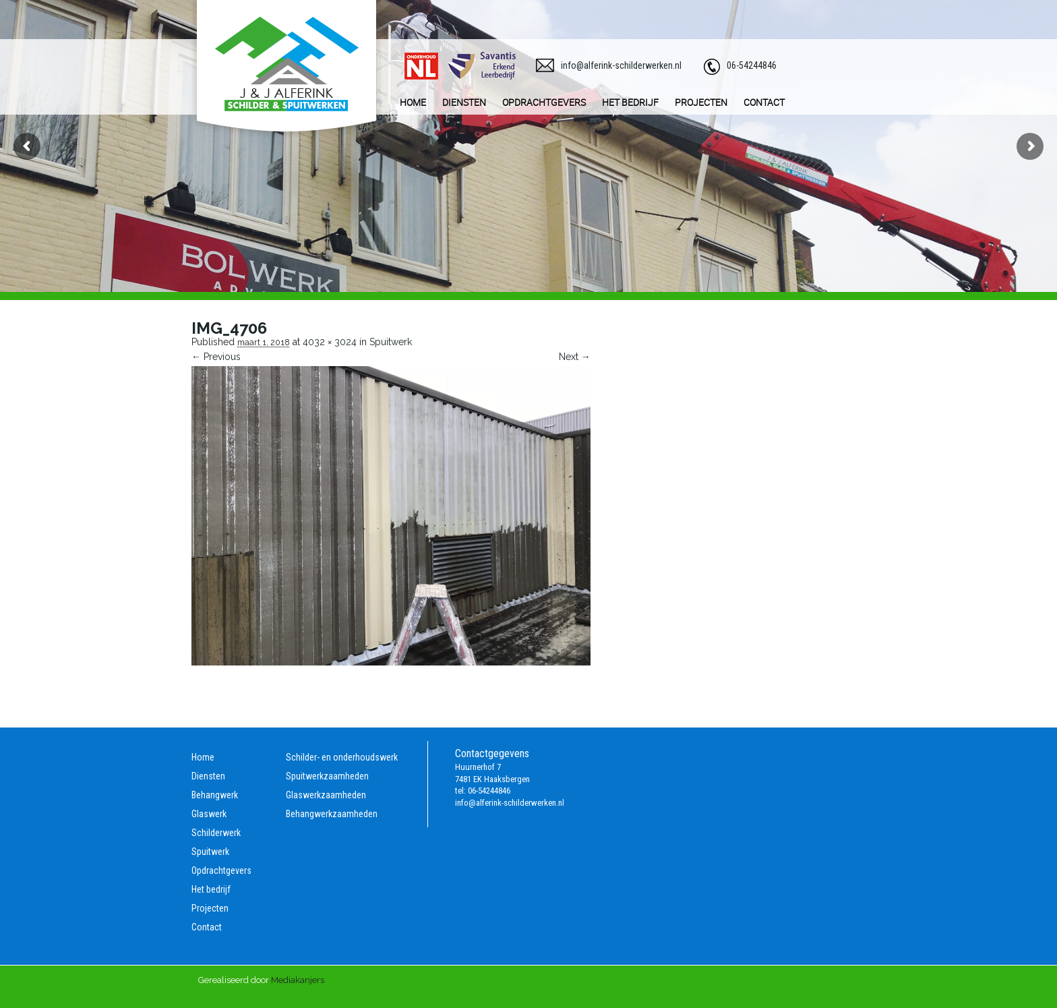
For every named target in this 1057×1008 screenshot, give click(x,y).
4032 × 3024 (330, 341)
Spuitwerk (390, 341)
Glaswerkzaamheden (326, 795)
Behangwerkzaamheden (332, 813)
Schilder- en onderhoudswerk (342, 757)
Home (202, 757)
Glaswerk (209, 813)
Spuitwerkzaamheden (327, 776)
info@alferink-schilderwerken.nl (621, 65)
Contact (206, 927)
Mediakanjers (297, 980)
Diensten (208, 776)
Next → (575, 356)
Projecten (210, 908)
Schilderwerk (216, 832)
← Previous (216, 356)
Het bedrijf (211, 889)
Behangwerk (214, 795)
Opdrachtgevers (221, 870)
